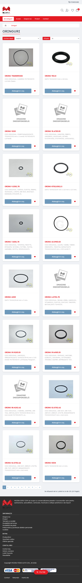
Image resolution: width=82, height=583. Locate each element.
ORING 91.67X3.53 (52, 131)
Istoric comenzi (8, 551)
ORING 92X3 (10, 131)
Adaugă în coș (18, 91)
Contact (46, 19)
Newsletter (6, 555)
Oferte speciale (8, 541)
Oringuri (14, 25)
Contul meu (7, 549)
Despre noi (27, 19)
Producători (7, 537)
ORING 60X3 (10, 297)
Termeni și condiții (9, 521)
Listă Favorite (7, 553)
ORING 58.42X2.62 (13, 408)
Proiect (37, 19)
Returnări (15, 578)
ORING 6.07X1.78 (52, 297)
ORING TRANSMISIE (14, 76)
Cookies (5, 530)
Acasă (18, 19)
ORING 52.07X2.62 (53, 408)
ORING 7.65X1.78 (12, 242)
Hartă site (25, 578)
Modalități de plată (9, 525)
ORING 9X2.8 (50, 76)
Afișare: (46, 38)
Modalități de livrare (10, 523)
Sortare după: (8, 38)
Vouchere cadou (8, 539)
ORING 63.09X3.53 (53, 242)
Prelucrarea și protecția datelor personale (17, 528)
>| (39, 487)
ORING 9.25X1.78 (12, 186)
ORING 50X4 (50, 463)
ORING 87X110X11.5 (53, 186)
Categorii (8, 19)
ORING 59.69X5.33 (53, 352)
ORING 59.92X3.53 (12, 352)
